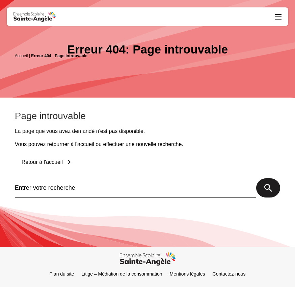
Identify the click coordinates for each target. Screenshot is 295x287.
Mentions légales (187, 274)
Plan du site (61, 274)
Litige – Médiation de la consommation (122, 274)
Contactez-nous (229, 274)
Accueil (21, 55)
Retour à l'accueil (42, 162)
